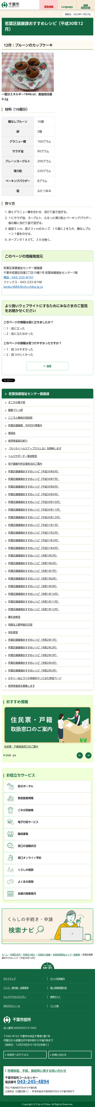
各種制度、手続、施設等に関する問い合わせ (36, 1070)
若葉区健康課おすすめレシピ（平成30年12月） (34, 517)
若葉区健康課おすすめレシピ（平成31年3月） (33, 540)
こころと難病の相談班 (20, 417)
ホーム (5, 955)
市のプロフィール (11, 1006)
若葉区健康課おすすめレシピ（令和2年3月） (33, 655)
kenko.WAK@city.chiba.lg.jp (23, 286)
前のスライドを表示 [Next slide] (88, 755)
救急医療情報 (25, 798)
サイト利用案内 (57, 979)
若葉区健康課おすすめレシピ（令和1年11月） (33, 601)
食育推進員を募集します (21, 686)
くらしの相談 (25, 870)
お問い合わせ (59, 1055)
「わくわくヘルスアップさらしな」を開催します (34, 448)
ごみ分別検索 (25, 810)
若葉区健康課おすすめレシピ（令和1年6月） (33, 563)
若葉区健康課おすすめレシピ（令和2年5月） (33, 670)
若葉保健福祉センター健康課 (29, 393)
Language (67, 7)
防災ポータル (25, 786)
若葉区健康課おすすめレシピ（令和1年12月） (33, 609)
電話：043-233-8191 (18, 277)
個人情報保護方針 (58, 988)
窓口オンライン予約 (29, 857)
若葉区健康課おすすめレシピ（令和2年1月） (33, 640)
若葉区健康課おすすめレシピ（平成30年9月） (33, 494)
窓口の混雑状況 (27, 846)
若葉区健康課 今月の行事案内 (25, 425)
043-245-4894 (33, 1081)
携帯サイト (55, 997)
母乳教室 (13, 632)
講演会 (11, 433)
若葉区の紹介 (29, 955)
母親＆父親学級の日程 (20, 624)
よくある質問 (25, 881)
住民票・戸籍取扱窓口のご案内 (21, 746)
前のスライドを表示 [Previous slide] (80, 755)
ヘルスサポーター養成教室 (22, 456)
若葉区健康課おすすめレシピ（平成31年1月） (33, 525)
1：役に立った (15, 328)
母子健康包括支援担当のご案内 (25, 464)
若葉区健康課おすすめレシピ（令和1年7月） (33, 571)
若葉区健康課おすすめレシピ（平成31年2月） (33, 532)
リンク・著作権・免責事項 (15, 988)
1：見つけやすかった (19, 349)
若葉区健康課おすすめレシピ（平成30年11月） (34, 509)
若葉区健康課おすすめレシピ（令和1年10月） (33, 594)
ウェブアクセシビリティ (14, 997)
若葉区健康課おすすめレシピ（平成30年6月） (33, 471)
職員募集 (23, 834)
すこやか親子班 (16, 402)
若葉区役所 (15, 955)
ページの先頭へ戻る (47, 967)
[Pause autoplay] (7, 755)
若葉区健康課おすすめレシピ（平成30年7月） (33, 479)
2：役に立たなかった (19, 333)
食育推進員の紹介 (18, 440)
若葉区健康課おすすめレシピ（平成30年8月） (33, 486)
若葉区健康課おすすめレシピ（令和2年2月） (33, 647)
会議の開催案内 (27, 893)
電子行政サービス (28, 822)
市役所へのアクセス (18, 1055)
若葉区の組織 (44, 955)
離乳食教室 (14, 617)
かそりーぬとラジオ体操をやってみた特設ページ (34, 678)
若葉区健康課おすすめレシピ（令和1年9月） (33, 586)
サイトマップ (9, 979)
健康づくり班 (15, 410)
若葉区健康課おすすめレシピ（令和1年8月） (33, 578)
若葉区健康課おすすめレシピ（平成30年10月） (34, 502)
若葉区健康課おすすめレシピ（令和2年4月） (33, 663)
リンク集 (54, 1006)
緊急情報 (48, 7)
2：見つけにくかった (19, 354)
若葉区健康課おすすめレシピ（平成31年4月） (33, 548)
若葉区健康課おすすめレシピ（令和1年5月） (33, 555)
